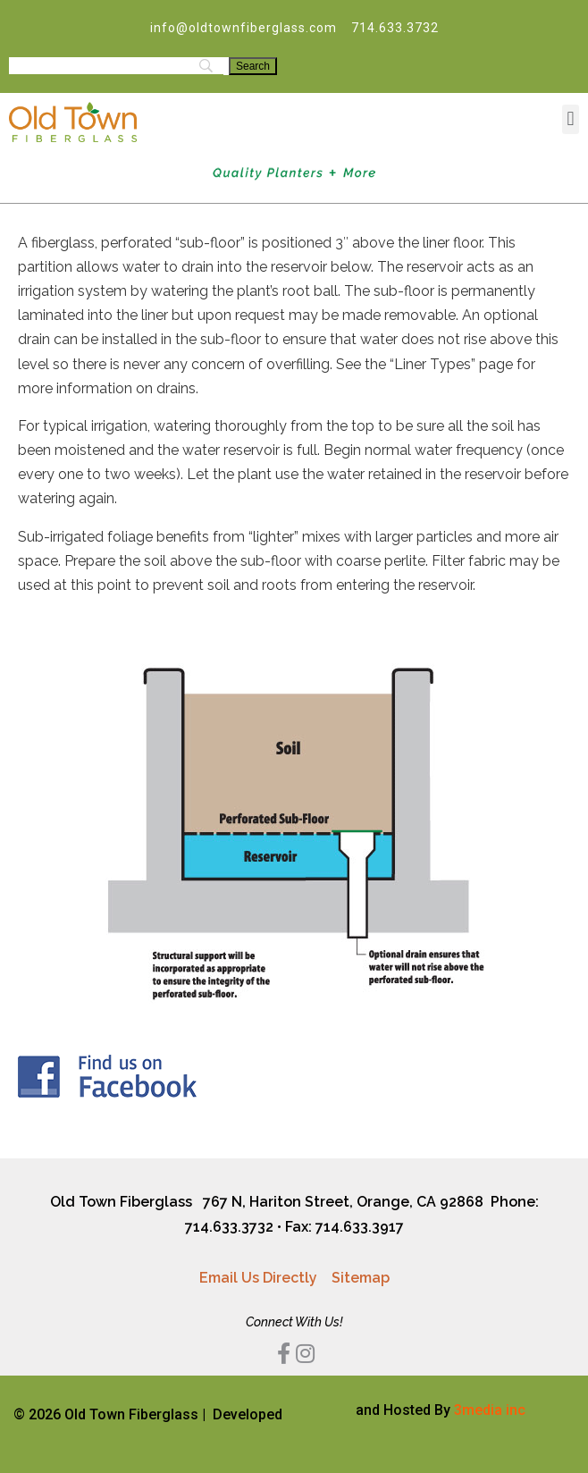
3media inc (489, 1409)
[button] (570, 119)
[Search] (253, 66)
